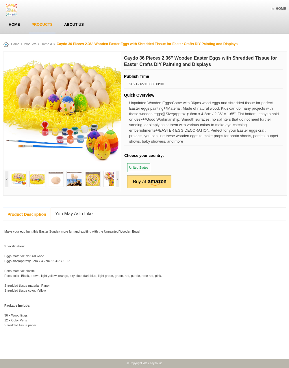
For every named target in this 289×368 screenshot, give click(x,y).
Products (42, 24)
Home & (46, 44)
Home (281, 9)
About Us (74, 24)
